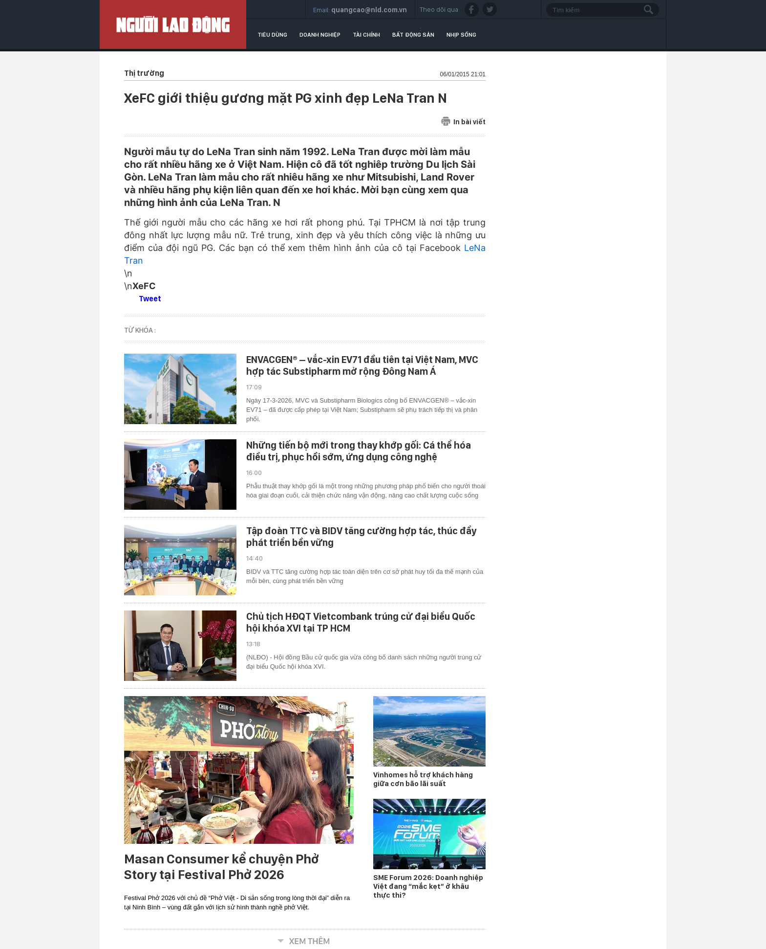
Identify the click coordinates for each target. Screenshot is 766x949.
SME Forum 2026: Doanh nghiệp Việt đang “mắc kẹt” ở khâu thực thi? (428, 886)
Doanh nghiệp (319, 34)
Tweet (150, 298)
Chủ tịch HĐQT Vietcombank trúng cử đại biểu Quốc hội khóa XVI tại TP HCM (360, 622)
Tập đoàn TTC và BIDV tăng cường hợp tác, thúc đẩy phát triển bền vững (361, 536)
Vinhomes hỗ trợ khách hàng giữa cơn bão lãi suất (423, 779)
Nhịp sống (461, 34)
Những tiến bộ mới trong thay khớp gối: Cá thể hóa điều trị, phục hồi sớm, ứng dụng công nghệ (358, 451)
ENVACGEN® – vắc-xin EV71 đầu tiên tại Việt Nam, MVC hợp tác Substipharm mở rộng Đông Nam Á (362, 365)
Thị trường (144, 73)
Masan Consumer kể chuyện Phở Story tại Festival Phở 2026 (221, 866)
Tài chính (366, 34)
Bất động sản (413, 34)
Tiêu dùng (272, 34)
